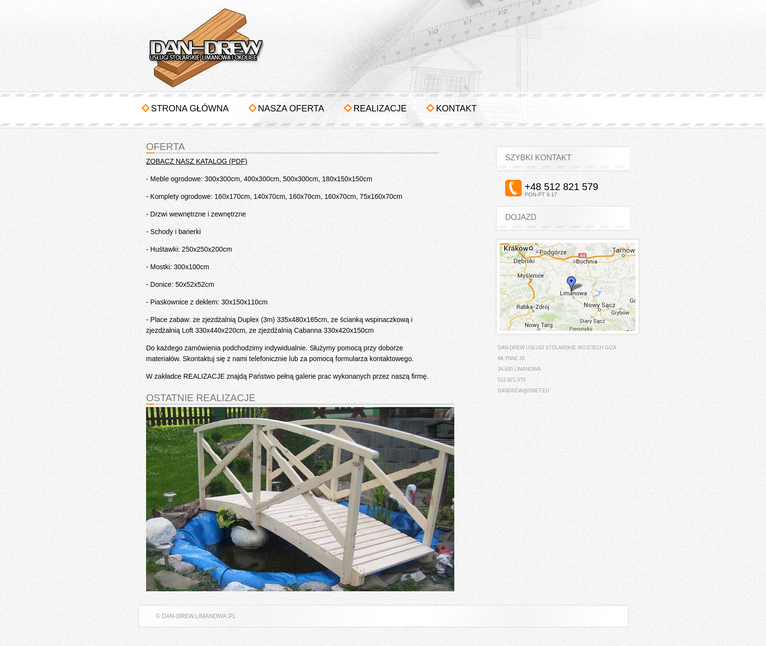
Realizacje (379, 108)
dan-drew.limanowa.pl (199, 616)
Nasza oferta (291, 108)
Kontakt (456, 108)
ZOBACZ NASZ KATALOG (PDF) (196, 161)
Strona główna (190, 108)
